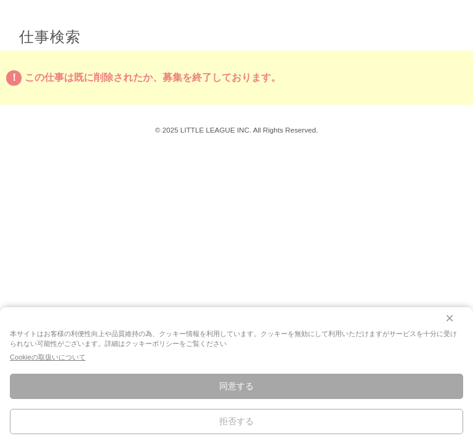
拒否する (236, 421)
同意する (236, 386)
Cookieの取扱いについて (48, 357)
